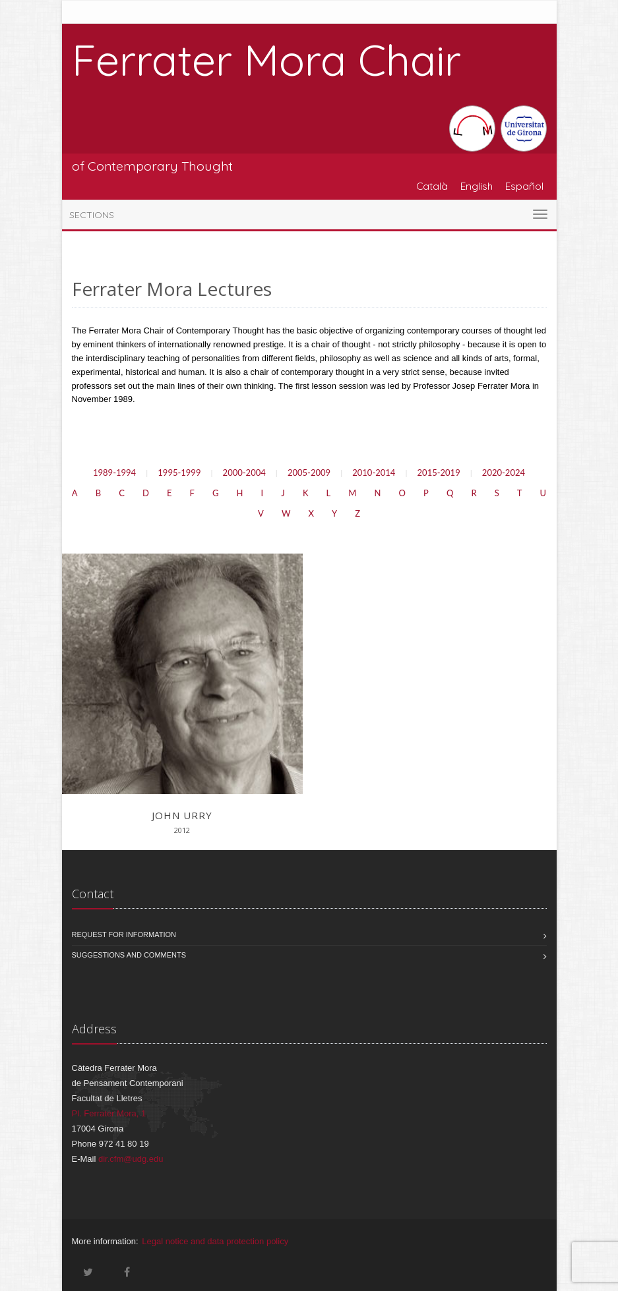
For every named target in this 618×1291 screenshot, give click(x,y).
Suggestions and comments (129, 955)
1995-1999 (179, 472)
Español (524, 185)
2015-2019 (438, 472)
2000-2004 (244, 472)
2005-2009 (309, 472)
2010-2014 (373, 472)
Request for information (124, 934)
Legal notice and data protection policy (215, 1241)
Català (432, 185)
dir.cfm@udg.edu (130, 1159)
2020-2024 (503, 472)
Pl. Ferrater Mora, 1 (109, 1113)
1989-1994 (114, 472)
